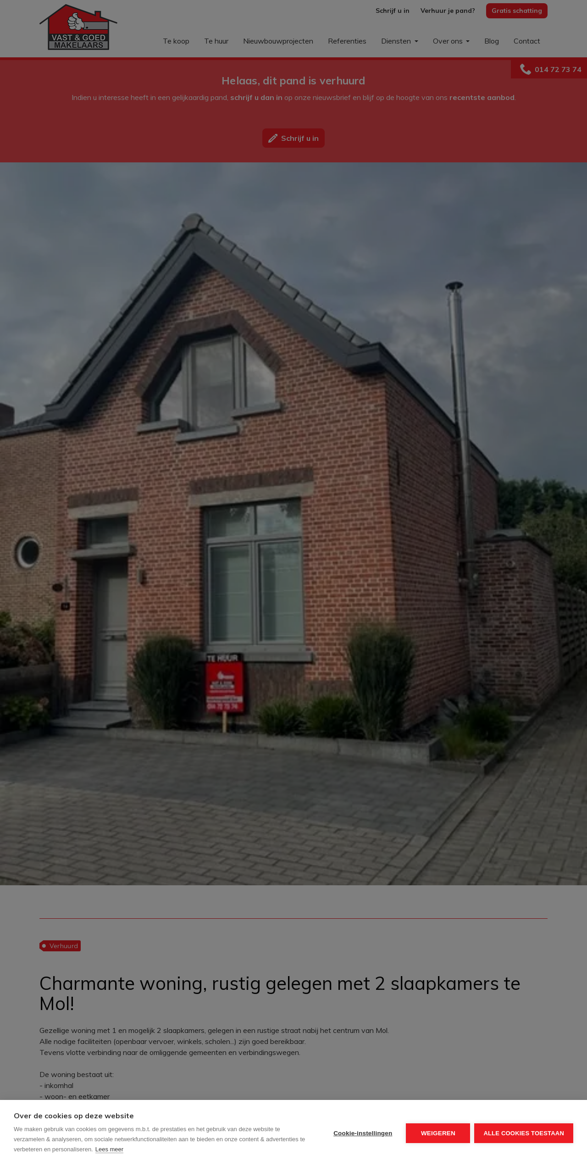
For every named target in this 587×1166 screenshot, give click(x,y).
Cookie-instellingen (362, 1133)
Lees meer (109, 1149)
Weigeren (438, 1133)
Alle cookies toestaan (523, 1133)
